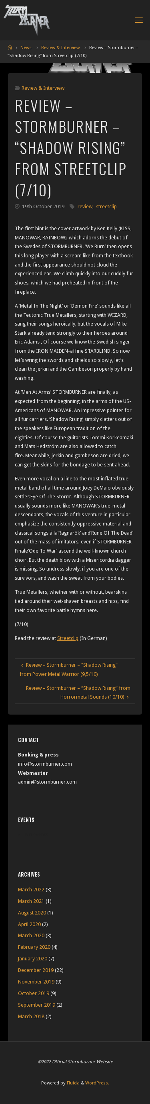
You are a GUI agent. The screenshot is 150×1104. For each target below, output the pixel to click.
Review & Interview (60, 47)
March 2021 (31, 901)
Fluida (73, 1083)
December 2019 (36, 970)
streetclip (106, 206)
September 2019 (36, 1005)
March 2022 (31, 890)
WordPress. (97, 1083)
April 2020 (29, 924)
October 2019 (33, 993)
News (26, 47)
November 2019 (36, 982)
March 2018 (31, 1016)
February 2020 (34, 947)
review (85, 206)
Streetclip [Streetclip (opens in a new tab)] (67, 638)
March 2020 (31, 935)
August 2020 (32, 913)
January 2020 (32, 959)
